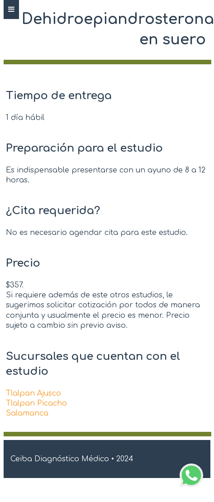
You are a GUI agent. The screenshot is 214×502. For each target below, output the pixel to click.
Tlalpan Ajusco (33, 393)
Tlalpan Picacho (36, 403)
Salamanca (27, 413)
